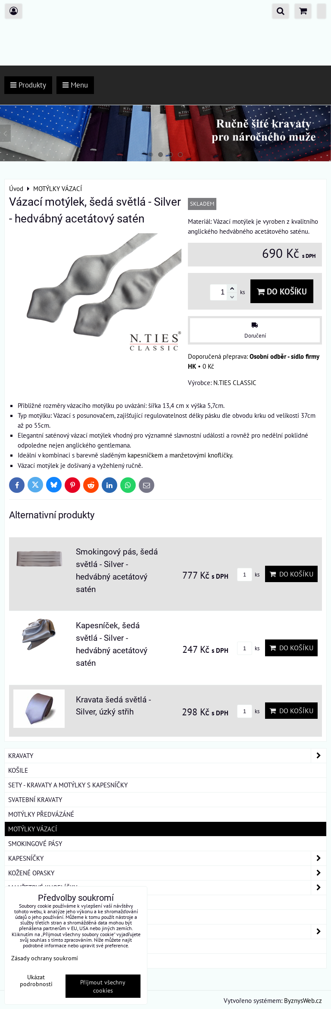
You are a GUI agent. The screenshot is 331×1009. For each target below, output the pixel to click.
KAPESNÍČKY (167, 858)
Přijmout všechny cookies (102, 986)
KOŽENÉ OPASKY (167, 873)
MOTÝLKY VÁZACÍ (32, 828)
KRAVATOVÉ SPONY (35, 902)
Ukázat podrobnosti (36, 980)
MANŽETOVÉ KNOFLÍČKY (167, 888)
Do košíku (282, 291)
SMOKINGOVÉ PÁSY (35, 843)
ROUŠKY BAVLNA (32, 960)
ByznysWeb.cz (303, 1000)
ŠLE (13, 916)
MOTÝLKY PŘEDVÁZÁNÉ (41, 814)
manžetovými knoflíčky (200, 455)
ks (248, 574)
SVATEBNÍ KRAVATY (35, 799)
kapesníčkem (145, 455)
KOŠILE (18, 770)
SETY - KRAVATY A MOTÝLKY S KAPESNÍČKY (68, 784)
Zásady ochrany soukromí (44, 958)
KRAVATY (167, 756)
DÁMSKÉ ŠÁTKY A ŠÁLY (167, 931)
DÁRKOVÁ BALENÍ (32, 946)
